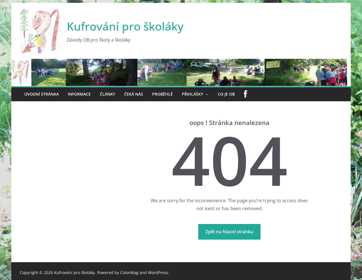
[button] (206, 94)
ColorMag (129, 272)
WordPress (158, 272)
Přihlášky (192, 94)
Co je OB (226, 94)
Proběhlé (162, 94)
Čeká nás (133, 94)
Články (107, 94)
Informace (79, 94)
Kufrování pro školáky (125, 26)
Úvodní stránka (41, 94)
